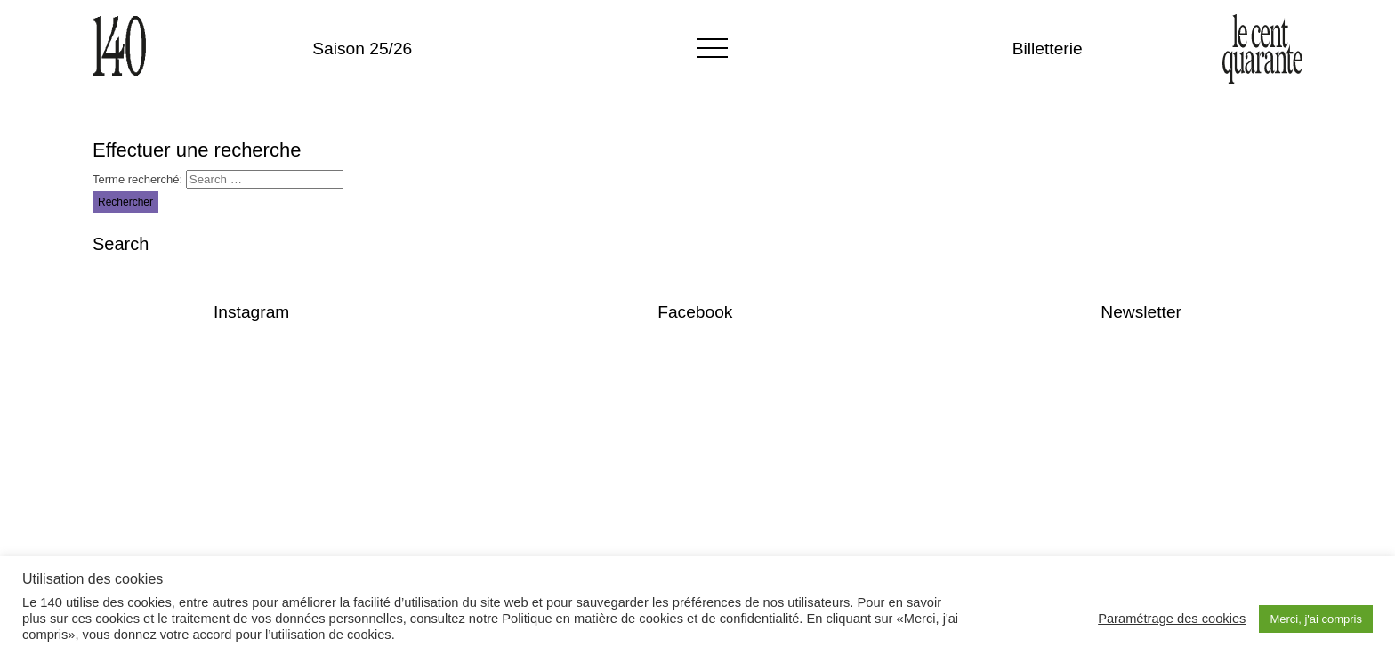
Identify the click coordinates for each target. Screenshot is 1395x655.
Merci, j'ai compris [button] (1316, 619)
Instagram (251, 312)
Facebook (694, 312)
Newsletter (1141, 312)
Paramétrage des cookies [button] (1172, 618)
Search (121, 244)
